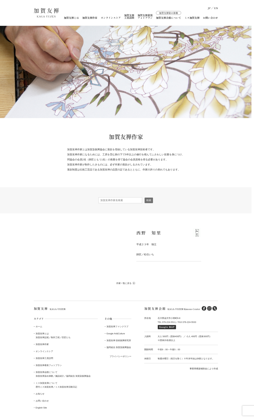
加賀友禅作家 (89, 17)
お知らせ (40, 394)
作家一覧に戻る (124, 283)
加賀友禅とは (71, 17)
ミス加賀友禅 (192, 17)
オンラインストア (111, 17)
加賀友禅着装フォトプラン (145, 16)
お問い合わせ (210, 17)
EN (216, 8)
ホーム (39, 326)
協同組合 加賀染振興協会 (119, 347)
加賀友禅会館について (168, 15)
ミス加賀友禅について (46, 383)
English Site (41, 407)
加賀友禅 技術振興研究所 (119, 340)
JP (209, 8)
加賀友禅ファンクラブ (117, 326)
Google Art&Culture (116, 333)
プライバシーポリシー (120, 356)
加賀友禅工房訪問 (129, 16)
